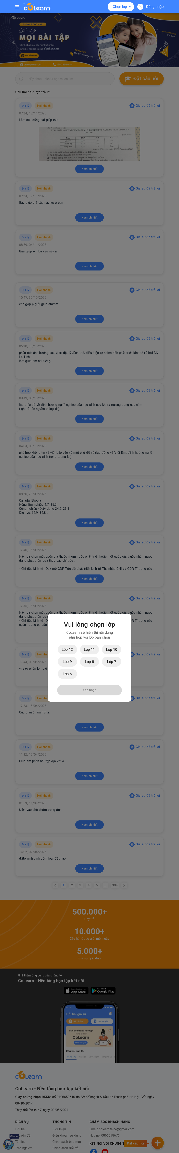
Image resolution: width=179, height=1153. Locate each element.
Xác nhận (89, 690)
